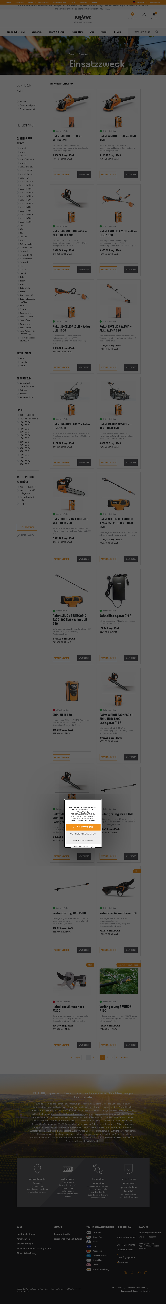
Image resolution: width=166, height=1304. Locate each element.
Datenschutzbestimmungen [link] (83, 846)
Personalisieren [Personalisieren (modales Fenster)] (83, 840)
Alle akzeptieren (83, 827)
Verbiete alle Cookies (83, 834)
